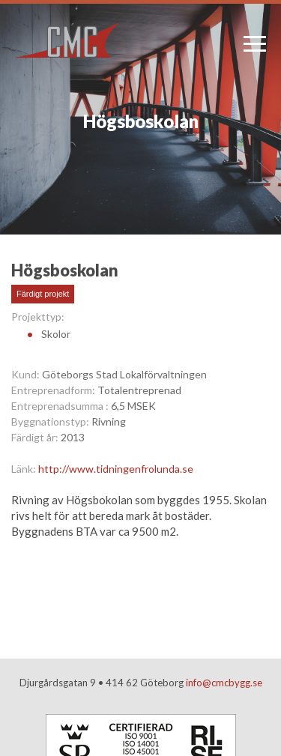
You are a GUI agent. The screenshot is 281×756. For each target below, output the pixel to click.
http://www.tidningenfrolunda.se (115, 468)
